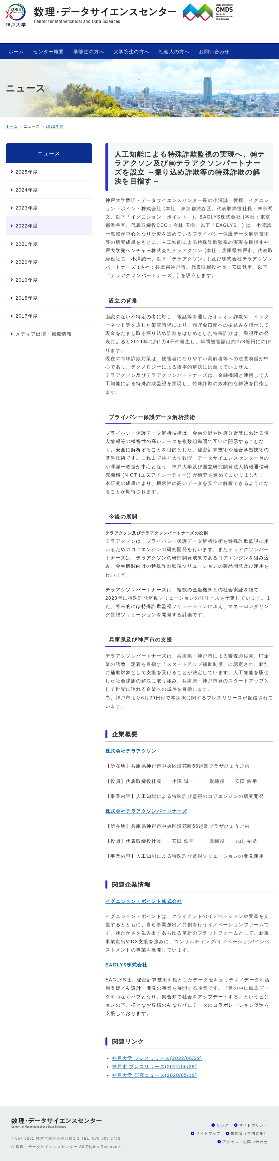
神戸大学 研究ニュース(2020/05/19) (154, 1075)
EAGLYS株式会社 (126, 964)
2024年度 (27, 190)
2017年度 (27, 316)
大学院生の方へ (132, 51)
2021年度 (27, 244)
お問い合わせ (214, 51)
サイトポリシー (253, 1125)
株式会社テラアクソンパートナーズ (146, 811)
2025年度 (27, 172)
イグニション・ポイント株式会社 (143, 901)
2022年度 (55, 126)
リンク (222, 1125)
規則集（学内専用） (249, 1133)
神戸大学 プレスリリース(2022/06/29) (157, 1058)
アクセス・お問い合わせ (245, 1142)
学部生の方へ (88, 51)
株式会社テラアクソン (131, 751)
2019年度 (27, 280)
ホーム (16, 51)
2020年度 (27, 262)
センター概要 (48, 51)
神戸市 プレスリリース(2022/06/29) (154, 1066)
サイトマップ (208, 1133)
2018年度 (27, 298)
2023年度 (27, 208)
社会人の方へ (174, 51)
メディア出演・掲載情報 (44, 334)
